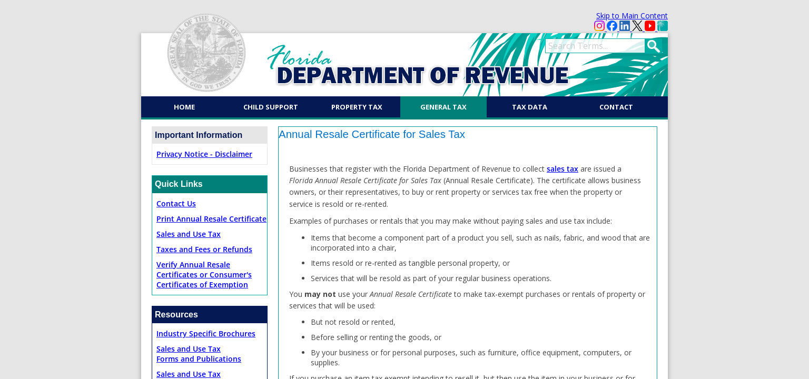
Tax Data (529, 107)
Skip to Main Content (632, 16)
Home (184, 107)
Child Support (270, 107)
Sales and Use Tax (188, 234)
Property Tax (356, 107)
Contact (616, 107)
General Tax (443, 107)
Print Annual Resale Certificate (211, 219)
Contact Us (176, 203)
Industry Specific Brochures (205, 333)
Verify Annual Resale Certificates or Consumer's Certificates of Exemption (204, 275)
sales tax (562, 169)
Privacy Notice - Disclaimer (204, 154)
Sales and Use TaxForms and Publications (198, 354)
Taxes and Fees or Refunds (204, 249)
